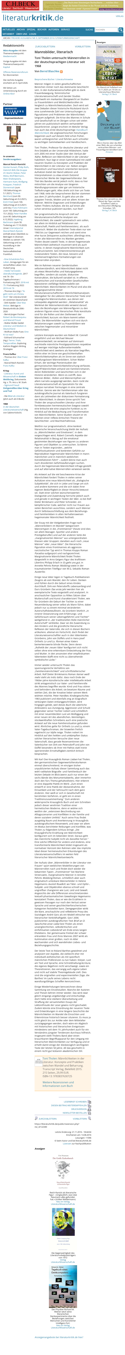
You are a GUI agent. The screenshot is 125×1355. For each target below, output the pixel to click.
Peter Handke (20, 213)
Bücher (41, 29)
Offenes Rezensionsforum (15, 72)
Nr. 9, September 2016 (43, 38)
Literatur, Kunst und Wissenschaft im (14, 376)
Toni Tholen (50, 1058)
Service (65, 29)
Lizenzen (67, 1143)
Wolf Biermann (17, 175)
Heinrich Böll (9, 170)
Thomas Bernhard (11, 195)
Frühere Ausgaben (21, 38)
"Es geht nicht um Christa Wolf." (14, 294)
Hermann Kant (10, 181)
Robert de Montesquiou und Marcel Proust (14, 319)
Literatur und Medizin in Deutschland (14, 327)
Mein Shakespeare (12, 178)
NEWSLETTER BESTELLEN (77, 1112)
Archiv (21, 29)
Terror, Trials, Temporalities (12, 342)
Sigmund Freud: (15, 388)
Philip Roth (23, 167)
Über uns (21, 33)
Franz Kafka (8, 365)
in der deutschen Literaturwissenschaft (13, 408)
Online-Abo (8, 93)
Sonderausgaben (12, 159)
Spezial (31, 29)
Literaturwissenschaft (68, 38)
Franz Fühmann (19, 207)
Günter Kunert (10, 167)
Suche (89, 29)
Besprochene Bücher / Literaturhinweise (54, 79)
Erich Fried (8, 201)
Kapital (6, 67)
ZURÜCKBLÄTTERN (45, 46)
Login (32, 33)
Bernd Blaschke (49, 71)
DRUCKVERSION (81, 1109)
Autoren (53, 29)
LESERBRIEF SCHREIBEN (77, 1101)
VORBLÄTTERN (83, 46)
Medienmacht (10, 56)
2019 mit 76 (8, 288)
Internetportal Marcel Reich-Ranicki (13, 229)
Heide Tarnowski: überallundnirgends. (13, 272)
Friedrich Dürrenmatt (12, 186)
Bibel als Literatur (16, 396)
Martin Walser (13, 172)
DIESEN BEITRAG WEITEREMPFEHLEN (71, 1105)
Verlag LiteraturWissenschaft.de (63, 1260)
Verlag (119, 16)
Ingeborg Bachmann (12, 221)
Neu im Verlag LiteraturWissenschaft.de (63, 1202)
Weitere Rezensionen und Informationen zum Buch (58, 1084)
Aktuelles (9, 29)
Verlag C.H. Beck (109, 94)
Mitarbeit (8, 33)
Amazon (109, 152)
